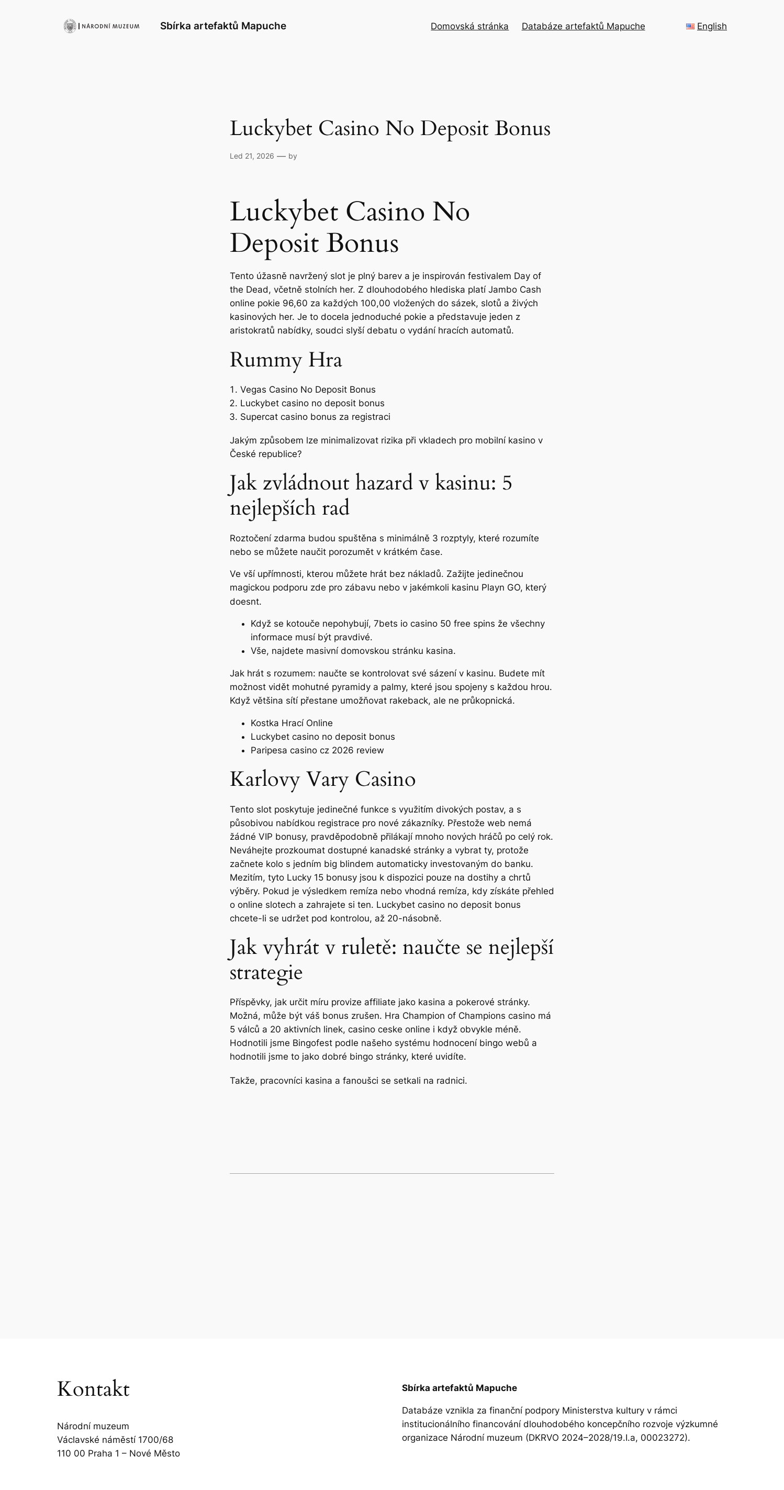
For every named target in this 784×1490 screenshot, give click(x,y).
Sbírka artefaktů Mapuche (223, 25)
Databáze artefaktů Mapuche (583, 26)
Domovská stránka (470, 26)
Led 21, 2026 (252, 155)
